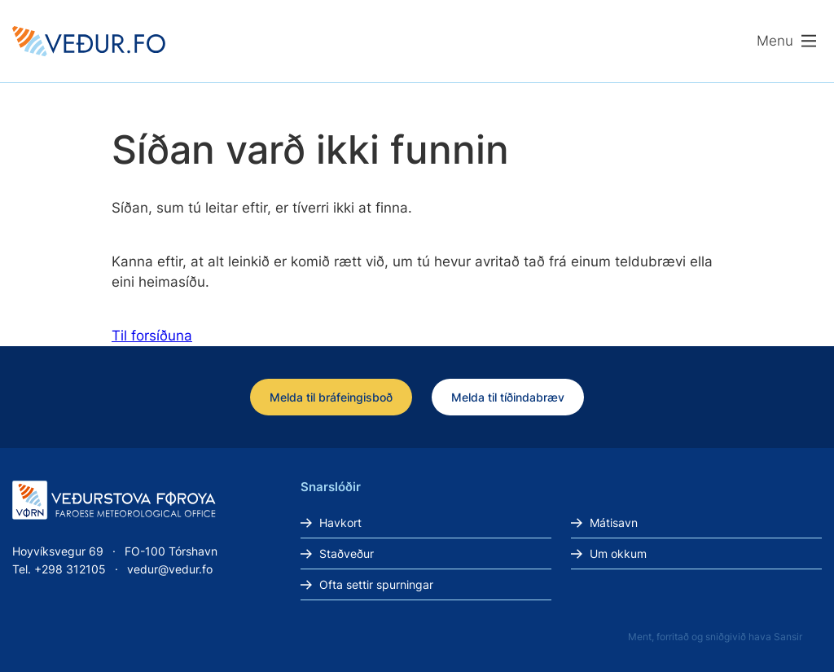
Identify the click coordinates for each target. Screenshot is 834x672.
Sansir (788, 636)
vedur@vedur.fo (170, 569)
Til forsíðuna (152, 335)
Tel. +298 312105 (59, 569)
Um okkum (618, 553)
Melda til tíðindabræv (507, 397)
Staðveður (346, 553)
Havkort (340, 522)
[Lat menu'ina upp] (787, 41)
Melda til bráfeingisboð (331, 397)
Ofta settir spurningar (376, 584)
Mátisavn (614, 522)
